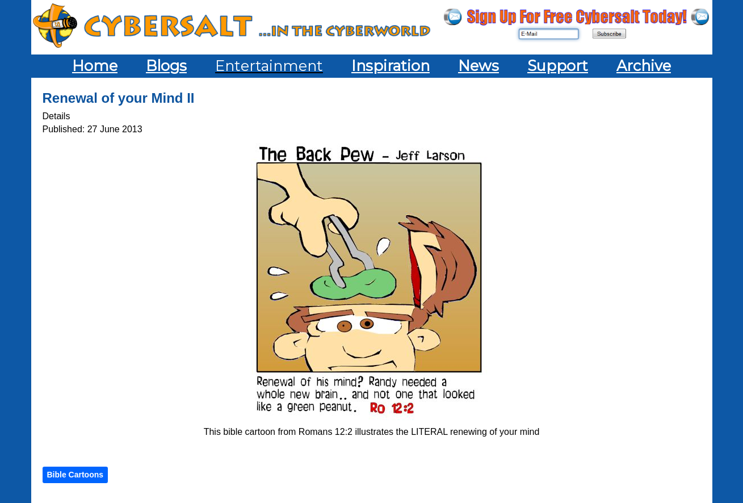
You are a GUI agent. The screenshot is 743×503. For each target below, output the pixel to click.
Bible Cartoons (75, 474)
